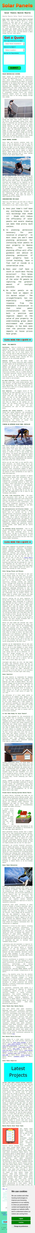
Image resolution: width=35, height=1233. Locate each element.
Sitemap (4, 1213)
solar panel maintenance (10, 1045)
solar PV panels (26, 1092)
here (13, 1033)
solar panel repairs (24, 1047)
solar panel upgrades (19, 1042)
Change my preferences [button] (21, 1226)
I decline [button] (20, 1222)
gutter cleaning (25, 1054)
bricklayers (22, 1051)
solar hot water (7, 1050)
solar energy (7, 927)
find (8, 1008)
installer (13, 710)
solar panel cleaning (14, 1044)
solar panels (28, 1110)
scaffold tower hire (14, 1053)
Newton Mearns (28, 557)
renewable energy (19, 1056)
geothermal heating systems (20, 798)
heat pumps (16, 1048)
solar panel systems (9, 1147)
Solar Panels (6, 1214)
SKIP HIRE (5, 1054)
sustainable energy (11, 92)
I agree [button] (21, 1218)
